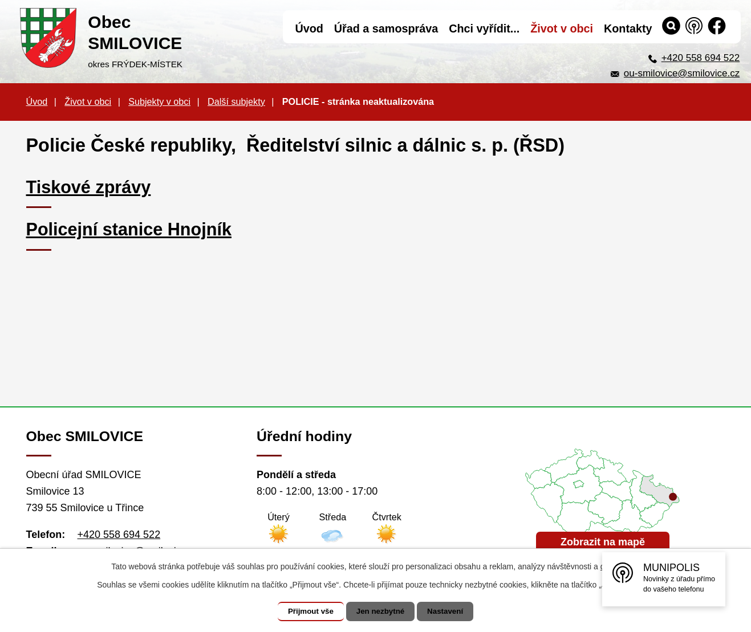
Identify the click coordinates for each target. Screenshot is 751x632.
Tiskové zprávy (88, 187)
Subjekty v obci (159, 101)
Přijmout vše (305, 611)
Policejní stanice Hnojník (129, 229)
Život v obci (87, 101)
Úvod (37, 101)
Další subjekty (236, 101)
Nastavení (451, 611)
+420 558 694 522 (700, 57)
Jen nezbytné (380, 611)
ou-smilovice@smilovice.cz (682, 73)
